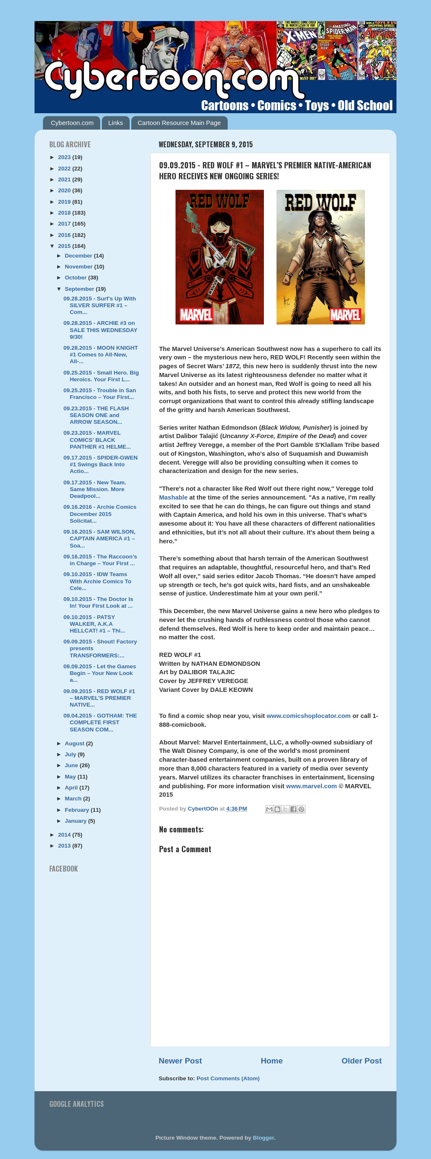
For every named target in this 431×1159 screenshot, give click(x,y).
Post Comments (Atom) (228, 1078)
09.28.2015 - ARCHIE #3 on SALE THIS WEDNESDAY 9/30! (101, 330)
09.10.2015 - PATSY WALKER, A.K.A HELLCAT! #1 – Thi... (94, 624)
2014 (65, 835)
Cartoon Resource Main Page (179, 122)
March (74, 798)
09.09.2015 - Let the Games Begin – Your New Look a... (100, 673)
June (72, 765)
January (76, 821)
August (75, 743)
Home (271, 1060)
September (80, 289)
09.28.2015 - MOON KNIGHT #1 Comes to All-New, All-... (101, 354)
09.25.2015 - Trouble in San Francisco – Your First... (100, 393)
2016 (65, 235)
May (71, 777)
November (79, 266)
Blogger (263, 1138)
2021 (65, 179)
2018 (65, 213)
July (71, 754)
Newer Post (180, 1060)
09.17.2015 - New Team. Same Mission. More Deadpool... (95, 489)
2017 (65, 224)
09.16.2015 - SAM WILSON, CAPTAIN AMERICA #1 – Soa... (100, 538)
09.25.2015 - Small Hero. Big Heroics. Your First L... (101, 376)
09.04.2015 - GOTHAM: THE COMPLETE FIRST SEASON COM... (100, 722)
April (72, 787)
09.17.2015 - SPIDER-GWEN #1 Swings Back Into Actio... (101, 464)
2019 (65, 202)
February (78, 810)
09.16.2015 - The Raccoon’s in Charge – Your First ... (100, 559)
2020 (65, 190)
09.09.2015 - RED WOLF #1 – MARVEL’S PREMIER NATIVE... (99, 698)
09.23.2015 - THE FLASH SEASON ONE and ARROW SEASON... (96, 415)
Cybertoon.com (72, 122)
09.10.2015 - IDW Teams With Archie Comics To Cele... (97, 581)
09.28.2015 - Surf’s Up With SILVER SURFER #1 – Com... (100, 305)
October (76, 277)
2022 (65, 168)
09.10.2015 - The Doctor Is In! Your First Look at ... (98, 602)
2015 (65, 246)
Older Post (361, 1060)
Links (115, 122)
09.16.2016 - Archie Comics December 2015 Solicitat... (100, 514)
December (79, 256)
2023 (65, 157)
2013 (65, 846)
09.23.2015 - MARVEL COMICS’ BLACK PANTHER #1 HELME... (97, 439)
